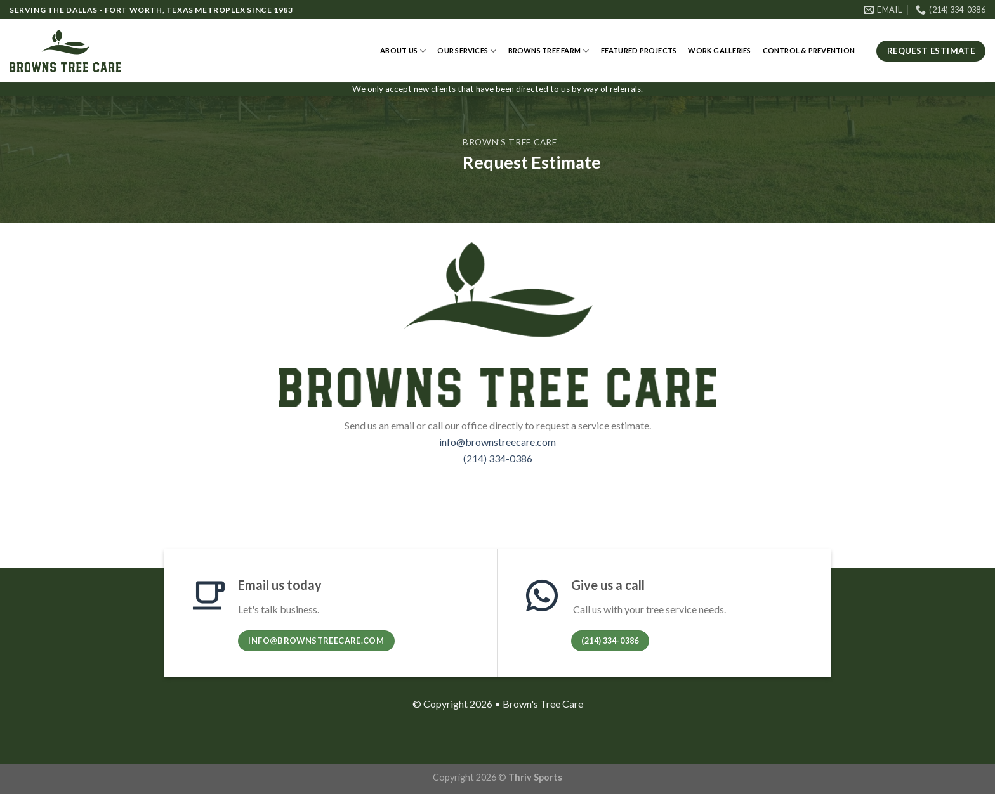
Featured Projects (639, 50)
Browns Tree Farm (549, 51)
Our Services (466, 51)
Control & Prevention (809, 50)
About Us (403, 51)
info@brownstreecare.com (497, 442)
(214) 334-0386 (497, 458)
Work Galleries (719, 50)
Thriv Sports (535, 777)
